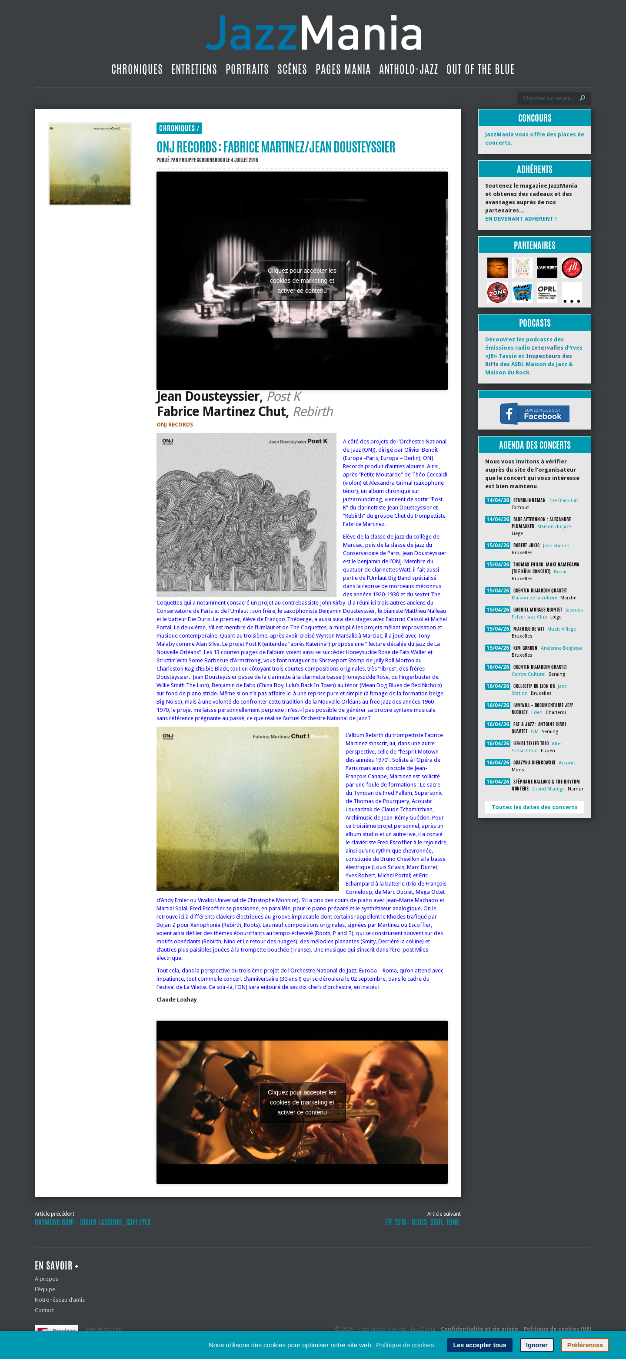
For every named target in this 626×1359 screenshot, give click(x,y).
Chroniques (137, 69)
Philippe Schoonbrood (202, 160)
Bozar (560, 572)
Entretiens (194, 69)
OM (535, 731)
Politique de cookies (405, 1345)
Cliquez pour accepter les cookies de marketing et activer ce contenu (302, 280)
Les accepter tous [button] (479, 1345)
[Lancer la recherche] (582, 98)
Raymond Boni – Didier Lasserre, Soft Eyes (92, 1222)
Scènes (292, 69)
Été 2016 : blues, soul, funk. (423, 1222)
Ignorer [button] (537, 1345)
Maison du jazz (554, 526)
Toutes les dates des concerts (535, 807)
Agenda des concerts (535, 445)
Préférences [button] (585, 1345)
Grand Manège (548, 789)
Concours (535, 118)
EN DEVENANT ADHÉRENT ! (521, 218)
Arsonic (567, 763)
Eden (537, 712)
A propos (46, 1279)
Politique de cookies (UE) (557, 1329)
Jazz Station (556, 546)
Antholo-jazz (408, 69)
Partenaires (535, 245)
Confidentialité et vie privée (479, 1329)
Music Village (561, 629)
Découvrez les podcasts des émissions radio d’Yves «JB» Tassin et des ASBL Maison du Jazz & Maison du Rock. (534, 356)
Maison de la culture (534, 598)
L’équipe (45, 1289)
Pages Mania (343, 69)
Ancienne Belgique (562, 648)
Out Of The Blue (480, 69)
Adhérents (535, 169)
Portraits (247, 69)
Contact (44, 1310)
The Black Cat (563, 500)
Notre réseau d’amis (60, 1299)
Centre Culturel (529, 674)
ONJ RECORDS (174, 424)
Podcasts (535, 323)
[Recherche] (548, 98)
